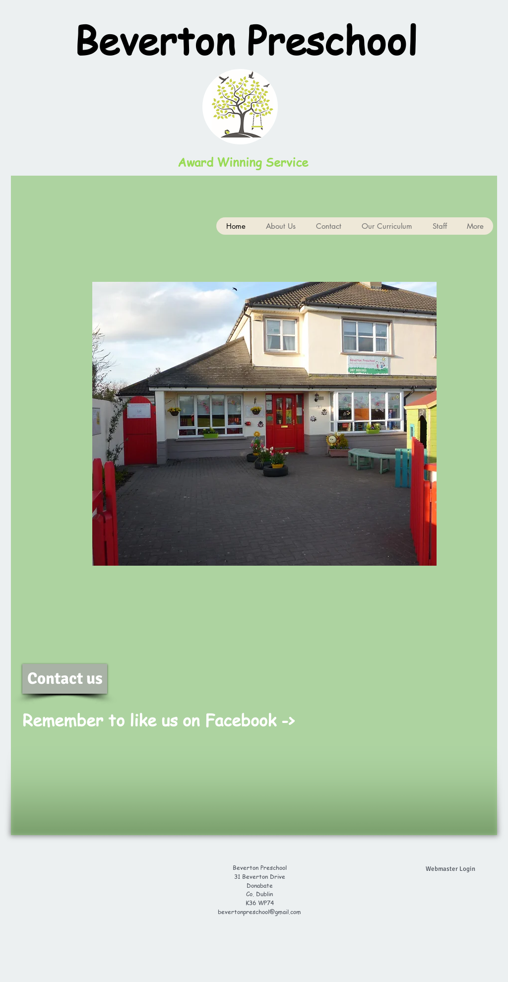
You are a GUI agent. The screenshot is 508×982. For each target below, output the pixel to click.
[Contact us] (64, 679)
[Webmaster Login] (450, 869)
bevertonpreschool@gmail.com (259, 912)
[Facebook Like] (382, 728)
